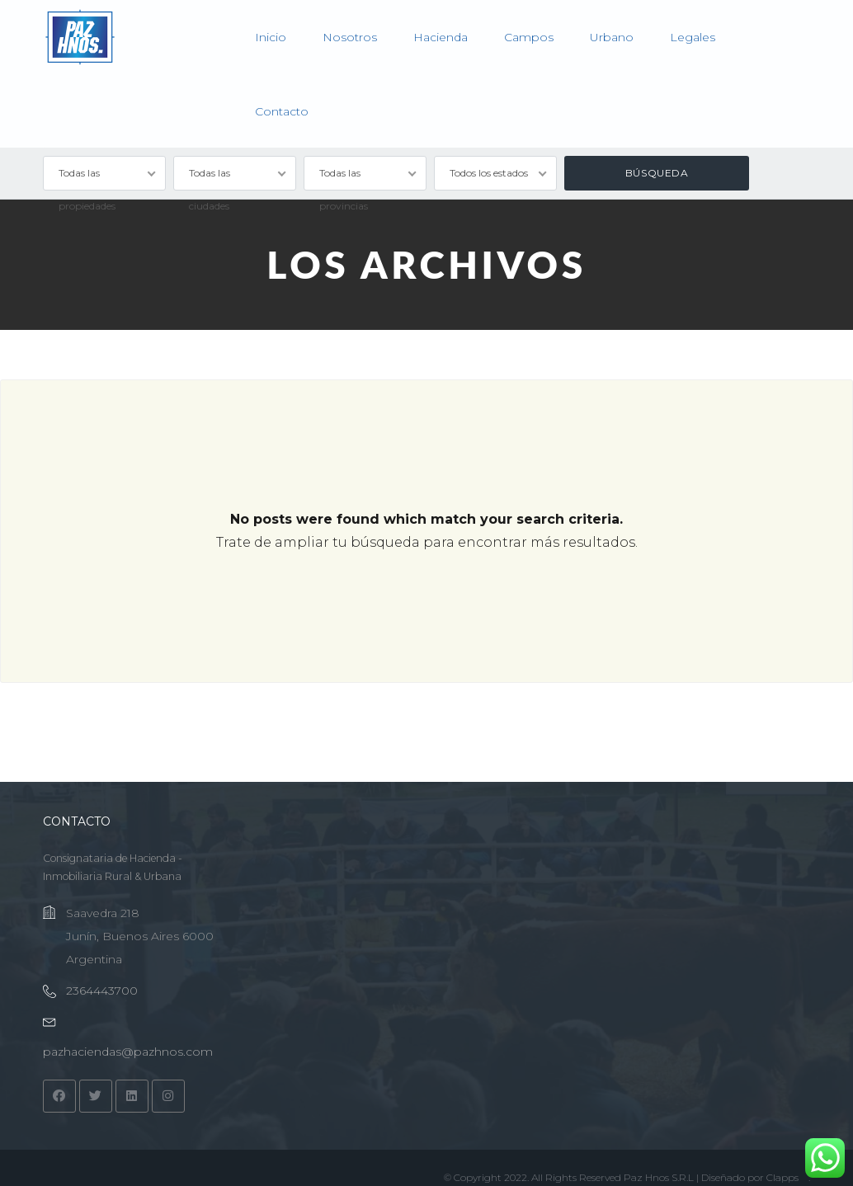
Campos (529, 37)
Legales (692, 37)
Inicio (270, 37)
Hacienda (440, 37)
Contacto (282, 111)
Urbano (612, 37)
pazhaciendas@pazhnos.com (128, 1051)
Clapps (782, 1177)
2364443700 (102, 990)
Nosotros (350, 37)
